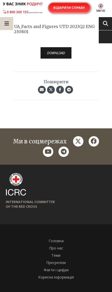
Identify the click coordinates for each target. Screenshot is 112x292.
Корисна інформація (56, 277)
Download (56, 53)
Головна (56, 240)
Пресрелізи (56, 262)
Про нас (56, 248)
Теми (56, 255)
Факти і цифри (56, 269)
